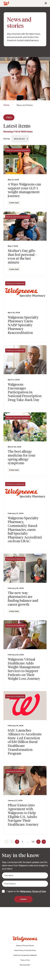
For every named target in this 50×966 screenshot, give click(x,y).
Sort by (6, 139)
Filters (9, 117)
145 (33, 841)
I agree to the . (26, 891)
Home (6, 105)
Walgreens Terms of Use (33, 891)
